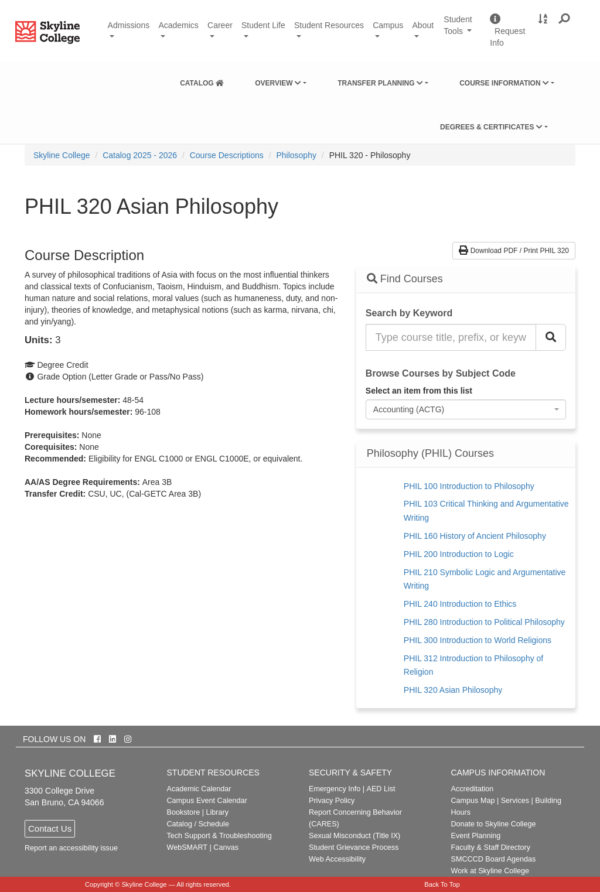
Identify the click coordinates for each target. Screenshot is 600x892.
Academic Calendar (199, 789)
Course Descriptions (227, 155)
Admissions (129, 25)
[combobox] (466, 409)
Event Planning (476, 836)
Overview (278, 83)
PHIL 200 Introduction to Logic (459, 554)
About (423, 25)
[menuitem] (202, 81)
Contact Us (49, 828)
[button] (564, 19)
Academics (178, 25)
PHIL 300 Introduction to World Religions (477, 640)
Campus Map (473, 801)
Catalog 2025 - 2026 (140, 155)
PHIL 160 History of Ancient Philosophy (475, 536)
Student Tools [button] (462, 31)
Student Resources (329, 25)
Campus (388, 25)
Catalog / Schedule (198, 824)
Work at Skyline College (490, 871)
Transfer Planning (380, 83)
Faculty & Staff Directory (491, 847)
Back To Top (442, 884)
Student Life (263, 25)
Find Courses (405, 279)
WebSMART (187, 847)
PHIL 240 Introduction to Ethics (460, 604)
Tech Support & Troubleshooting (219, 836)
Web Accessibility (337, 859)
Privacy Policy (331, 801)
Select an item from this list (419, 390)
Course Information (504, 83)
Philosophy (296, 155)
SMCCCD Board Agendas (493, 859)
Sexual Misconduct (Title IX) (354, 836)
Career (220, 25)
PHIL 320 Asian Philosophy (453, 690)
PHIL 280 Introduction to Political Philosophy (484, 622)
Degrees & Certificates (491, 127)
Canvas (225, 847)
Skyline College (61, 155)
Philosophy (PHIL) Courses (430, 453)
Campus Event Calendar (207, 801)
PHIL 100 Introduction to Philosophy (469, 486)
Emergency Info (334, 789)
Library (217, 812)
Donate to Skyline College (493, 824)
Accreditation (472, 789)
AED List (380, 789)
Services (515, 801)
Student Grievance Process (353, 847)
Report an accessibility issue (71, 848)
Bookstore (183, 812)
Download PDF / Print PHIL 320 (514, 251)
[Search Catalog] (551, 337)
